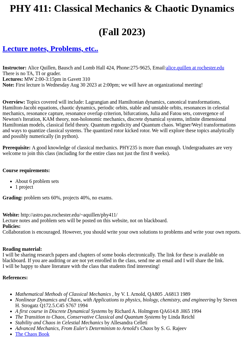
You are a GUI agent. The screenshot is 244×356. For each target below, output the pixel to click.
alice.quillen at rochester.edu (195, 67)
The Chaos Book (32, 334)
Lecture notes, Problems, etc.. (50, 48)
